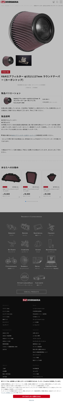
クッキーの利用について (8, 392)
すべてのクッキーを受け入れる (31, 396)
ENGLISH (31, 400)
